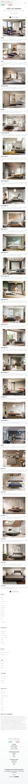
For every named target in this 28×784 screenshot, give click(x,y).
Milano (2, 700)
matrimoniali (3, 654)
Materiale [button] (3, 627)
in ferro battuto (4, 635)
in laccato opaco (4, 637)
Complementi (14, 760)
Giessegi (2, 609)
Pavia (2, 704)
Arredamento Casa (10, 10)
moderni (2, 667)
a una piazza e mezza (5, 652)
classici (2, 663)
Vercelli (2, 708)
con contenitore (4, 676)
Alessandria (3, 691)
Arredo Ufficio (14, 762)
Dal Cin (2, 599)
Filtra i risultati (14, 13)
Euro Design (3, 601)
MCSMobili (3, 613)
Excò (1, 603)
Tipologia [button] (3, 673)
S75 (1, 620)
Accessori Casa (14, 759)
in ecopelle (3, 633)
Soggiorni (14, 753)
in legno (2, 639)
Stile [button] (2, 660)
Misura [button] (2, 649)
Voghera (2, 710)
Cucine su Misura (14, 747)
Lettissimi (2, 611)
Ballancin (2, 597)
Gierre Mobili (3, 607)
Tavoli (14, 763)
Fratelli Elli (2, 605)
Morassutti (3, 615)
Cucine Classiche (14, 746)
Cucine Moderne (14, 745)
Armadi (14, 756)
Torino (2, 706)
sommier (2, 682)
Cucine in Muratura (14, 749)
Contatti (14, 774)
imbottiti (2, 680)
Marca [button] (2, 594)
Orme (2, 618)
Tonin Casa (3, 622)
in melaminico (3, 631)
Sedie (14, 764)
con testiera (3, 678)
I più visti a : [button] (4, 688)
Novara (2, 702)
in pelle (2, 641)
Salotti (14, 754)
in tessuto (3, 643)
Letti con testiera (21, 10)
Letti (16, 10)
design (2, 665)
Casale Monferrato (4, 695)
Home (5, 10)
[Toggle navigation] (25, 3)
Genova (2, 698)
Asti (1, 693)
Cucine (14, 744)
